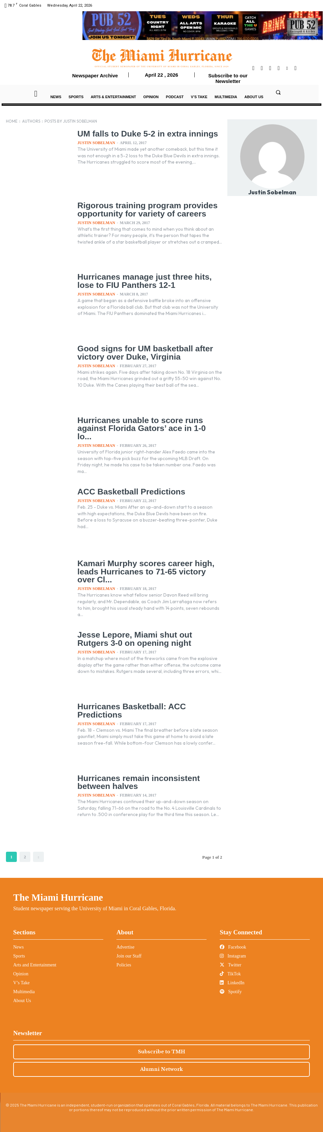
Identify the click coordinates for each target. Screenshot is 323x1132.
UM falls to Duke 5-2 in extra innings (145, 133)
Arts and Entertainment (34, 964)
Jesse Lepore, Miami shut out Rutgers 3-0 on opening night (149, 638)
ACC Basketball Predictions (130, 491)
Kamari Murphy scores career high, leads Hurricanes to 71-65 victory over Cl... (149, 571)
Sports (19, 956)
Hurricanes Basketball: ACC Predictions (130, 710)
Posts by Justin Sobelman (71, 121)
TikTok (230, 973)
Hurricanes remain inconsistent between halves (137, 782)
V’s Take (21, 982)
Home (11, 121)
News (18, 947)
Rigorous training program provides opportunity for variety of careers (145, 209)
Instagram (233, 956)
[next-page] (38, 857)
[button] (278, 92)
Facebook (233, 947)
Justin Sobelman (96, 142)
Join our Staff (129, 956)
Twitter (230, 964)
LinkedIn (232, 982)
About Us (22, 1000)
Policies (123, 964)
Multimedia (24, 991)
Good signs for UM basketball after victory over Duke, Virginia (143, 352)
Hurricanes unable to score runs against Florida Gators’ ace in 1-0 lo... (147, 424)
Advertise (125, 947)
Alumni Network (161, 1069)
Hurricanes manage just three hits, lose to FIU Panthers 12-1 (142, 280)
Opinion (20, 973)
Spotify (231, 991)
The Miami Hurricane (58, 897)
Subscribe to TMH (161, 1052)
